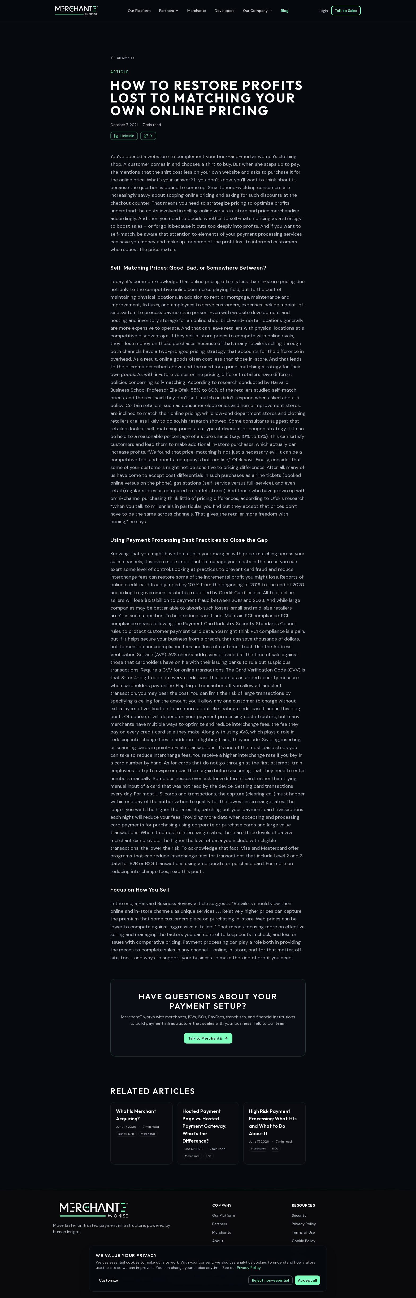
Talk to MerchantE (208, 1038)
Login (323, 10)
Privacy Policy (304, 1223)
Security (299, 1215)
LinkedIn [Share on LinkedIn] (124, 135)
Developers (225, 10)
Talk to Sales (346, 10)
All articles (122, 58)
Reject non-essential (270, 1280)
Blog (284, 10)
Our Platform (139, 10)
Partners (169, 10)
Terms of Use (303, 1232)
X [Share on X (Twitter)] (148, 135)
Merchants (196, 10)
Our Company (257, 10)
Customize (108, 1280)
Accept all (307, 1280)
